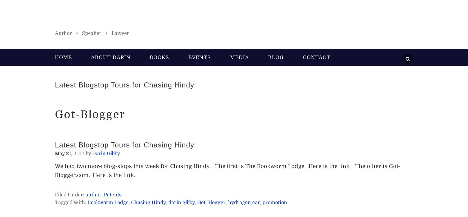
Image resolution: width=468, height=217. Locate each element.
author (93, 195)
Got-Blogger (211, 202)
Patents (112, 195)
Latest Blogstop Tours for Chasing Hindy (124, 85)
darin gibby (181, 202)
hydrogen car (244, 202)
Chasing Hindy (148, 202)
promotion (274, 202)
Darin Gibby (234, 18)
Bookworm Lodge (108, 202)
